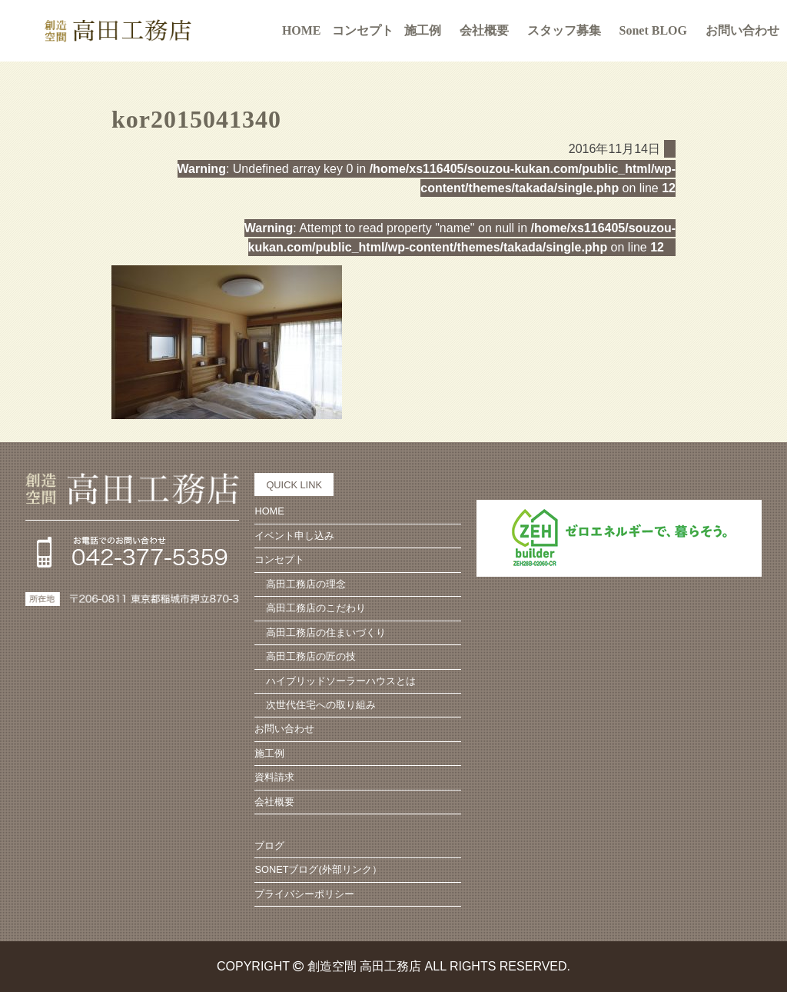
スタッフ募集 (564, 30)
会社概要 (484, 30)
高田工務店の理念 (306, 584)
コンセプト (279, 559)
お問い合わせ (742, 30)
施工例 (422, 30)
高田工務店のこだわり (316, 608)
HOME (301, 30)
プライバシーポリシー (304, 894)
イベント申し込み (294, 535)
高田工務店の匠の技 (311, 656)
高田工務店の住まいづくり (326, 632)
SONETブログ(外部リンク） (317, 869)
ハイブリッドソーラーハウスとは (341, 681)
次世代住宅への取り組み (321, 705)
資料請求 (274, 777)
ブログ (269, 845)
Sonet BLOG (653, 30)
